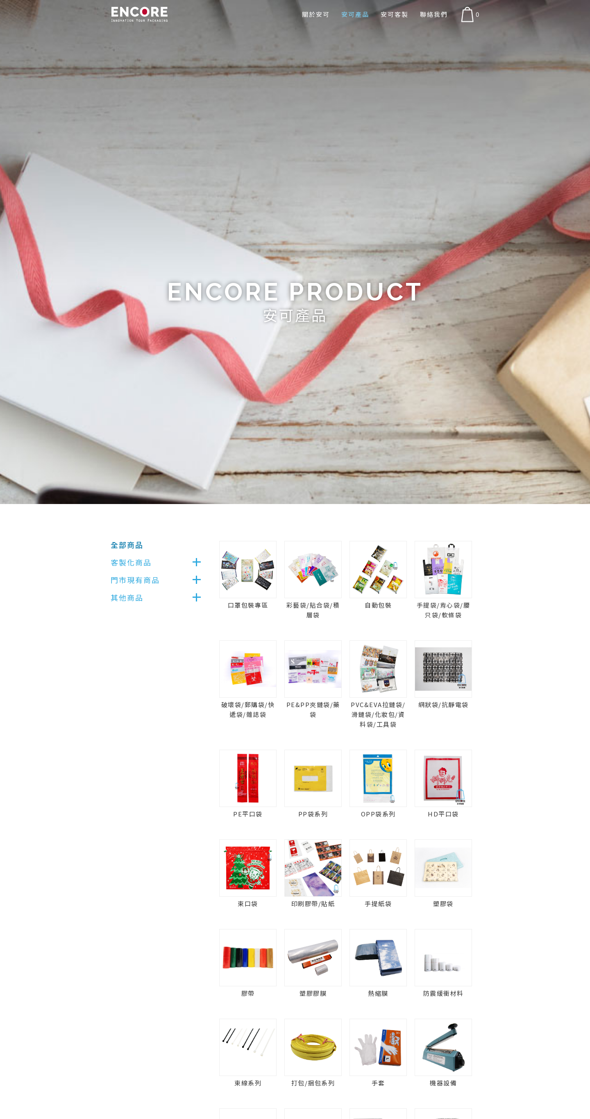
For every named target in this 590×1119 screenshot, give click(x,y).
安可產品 (355, 14)
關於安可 (316, 14)
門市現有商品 (135, 579)
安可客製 (394, 14)
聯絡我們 (434, 14)
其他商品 (127, 597)
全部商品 (127, 544)
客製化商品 (131, 562)
